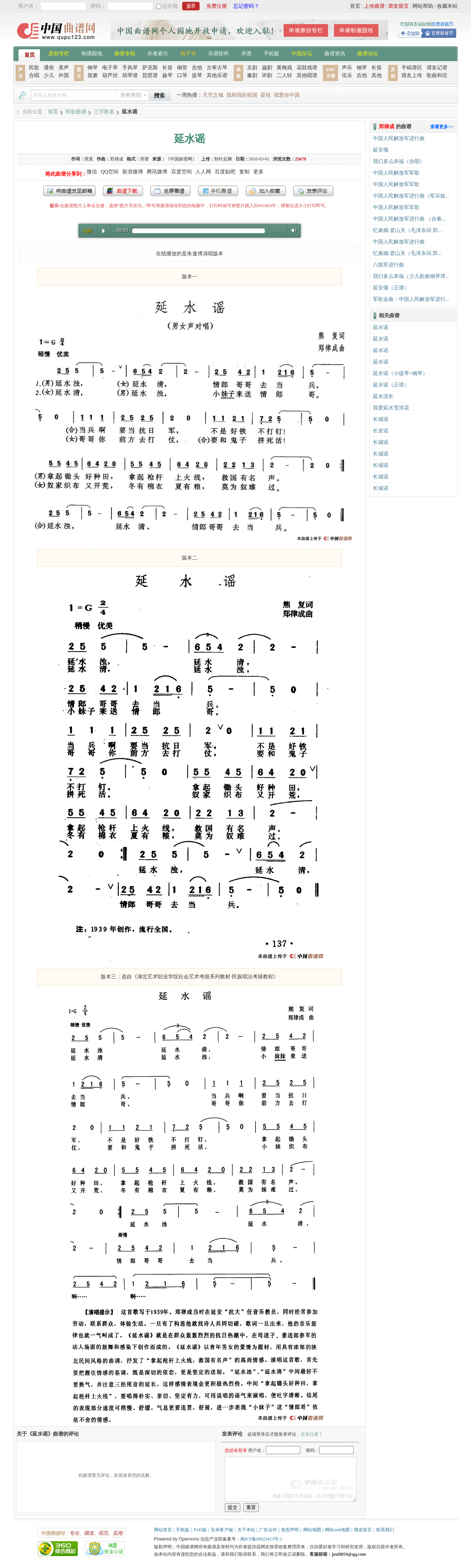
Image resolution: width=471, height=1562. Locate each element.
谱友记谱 (437, 67)
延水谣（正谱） (391, 385)
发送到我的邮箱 (69, 191)
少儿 (49, 75)
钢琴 (92, 67)
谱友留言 (398, 6)
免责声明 (290, 1529)
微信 (92, 172)
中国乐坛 (301, 53)
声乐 (347, 67)
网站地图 (312, 1529)
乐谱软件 (218, 53)
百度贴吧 (225, 172)
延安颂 (380, 150)
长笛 (167, 67)
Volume (292, 230)
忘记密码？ (246, 6)
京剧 (252, 67)
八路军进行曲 (388, 265)
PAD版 (200, 1529)
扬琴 (167, 75)
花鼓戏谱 (307, 67)
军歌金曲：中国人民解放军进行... (411, 299)
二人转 (284, 75)
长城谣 (380, 419)
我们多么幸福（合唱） (399, 161)
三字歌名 (104, 112)
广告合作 (268, 1529)
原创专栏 (59, 53)
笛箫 (92, 75)
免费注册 (216, 6)
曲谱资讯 (334, 53)
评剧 (267, 75)
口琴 (182, 75)
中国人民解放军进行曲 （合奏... (409, 219)
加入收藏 (266, 191)
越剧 (267, 67)
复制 (244, 172)
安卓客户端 (222, 1529)
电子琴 (110, 67)
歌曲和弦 (437, 75)
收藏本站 (447, 6)
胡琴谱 (130, 75)
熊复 (88, 159)
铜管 (182, 67)
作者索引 (157, 53)
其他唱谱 (307, 75)
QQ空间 (109, 172)
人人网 (203, 172)
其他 (376, 75)
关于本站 (246, 1529)
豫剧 (252, 75)
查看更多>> (441, 126)
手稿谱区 (411, 67)
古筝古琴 (217, 67)
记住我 (170, 6)
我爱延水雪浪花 (391, 408)
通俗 (49, 67)
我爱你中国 (287, 95)
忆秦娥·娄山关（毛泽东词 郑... (407, 230)
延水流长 (383, 396)
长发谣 (380, 431)
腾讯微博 (157, 172)
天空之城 (213, 95)
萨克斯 (150, 67)
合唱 (34, 75)
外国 (64, 75)
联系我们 (385, 1529)
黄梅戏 (284, 67)
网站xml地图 (337, 1529)
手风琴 (130, 67)
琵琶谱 (150, 75)
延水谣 (380, 327)
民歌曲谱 (76, 112)
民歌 (34, 67)
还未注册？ (312, 1434)
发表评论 (313, 191)
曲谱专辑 (124, 53)
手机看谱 (218, 191)
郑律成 (116, 159)
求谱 (246, 53)
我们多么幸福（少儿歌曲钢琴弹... (411, 276)
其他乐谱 (217, 75)
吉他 (197, 67)
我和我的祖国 (241, 95)
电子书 (188, 53)
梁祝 (265, 95)
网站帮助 (422, 6)
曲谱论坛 (367, 53)
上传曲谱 (374, 6)
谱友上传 (411, 75)
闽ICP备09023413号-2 (261, 1539)
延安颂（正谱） (391, 288)
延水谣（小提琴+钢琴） (400, 373)
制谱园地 (91, 53)
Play (103, 230)
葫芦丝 (110, 75)
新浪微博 (132, 172)
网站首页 (163, 1529)
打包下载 (123, 191)
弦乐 (347, 75)
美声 (64, 67)
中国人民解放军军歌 (396, 173)
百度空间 (181, 172)
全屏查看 (170, 191)
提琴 (197, 75)
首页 (355, 6)
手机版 (271, 53)
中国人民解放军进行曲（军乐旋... (411, 196)
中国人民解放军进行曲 (399, 138)
